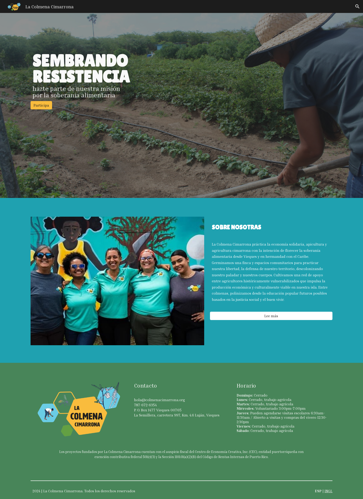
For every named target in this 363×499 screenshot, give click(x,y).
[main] (181, 75)
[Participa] (41, 105)
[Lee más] (271, 316)
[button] (357, 6)
